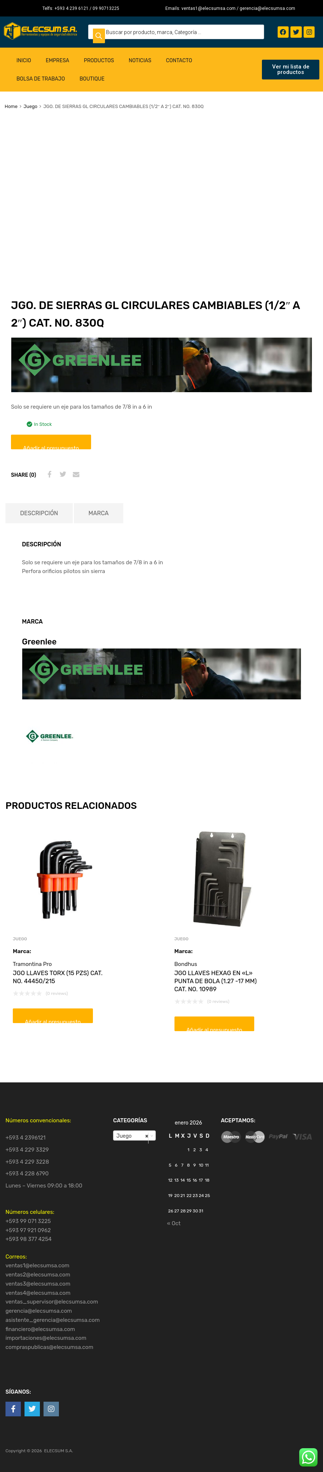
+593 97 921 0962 (28, 1230)
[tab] (39, 513)
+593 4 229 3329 (27, 1149)
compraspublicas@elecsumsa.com (49, 1347)
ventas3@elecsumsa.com (37, 1283)
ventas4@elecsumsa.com (38, 1293)
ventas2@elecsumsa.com (37, 1274)
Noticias (140, 60)
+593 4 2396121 (25, 1137)
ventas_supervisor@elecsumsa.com (51, 1301)
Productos (99, 60)
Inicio (23, 60)
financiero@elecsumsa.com (40, 1329)
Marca (99, 513)
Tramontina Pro (32, 964)
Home (11, 106)
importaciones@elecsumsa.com (45, 1338)
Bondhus (185, 964)
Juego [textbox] (132, 1136)
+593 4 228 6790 (27, 1173)
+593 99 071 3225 (28, 1221)
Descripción (39, 513)
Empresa (57, 60)
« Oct (173, 1223)
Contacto (179, 60)
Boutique (91, 79)
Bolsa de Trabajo (40, 79)
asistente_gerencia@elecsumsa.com (52, 1320)
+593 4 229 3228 (27, 1162)
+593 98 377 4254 (28, 1239)
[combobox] (134, 1135)
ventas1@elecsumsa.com (37, 1265)
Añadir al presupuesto (51, 447)
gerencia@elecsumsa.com (38, 1311)
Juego (30, 106)
